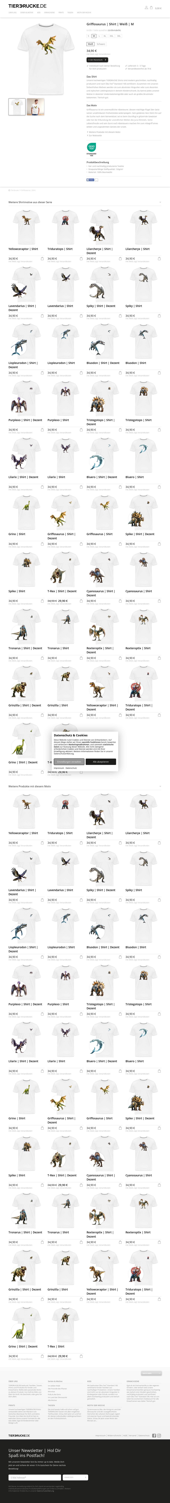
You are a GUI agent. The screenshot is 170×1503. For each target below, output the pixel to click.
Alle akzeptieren (101, 761)
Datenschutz (71, 768)
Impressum (59, 768)
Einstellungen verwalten (69, 761)
